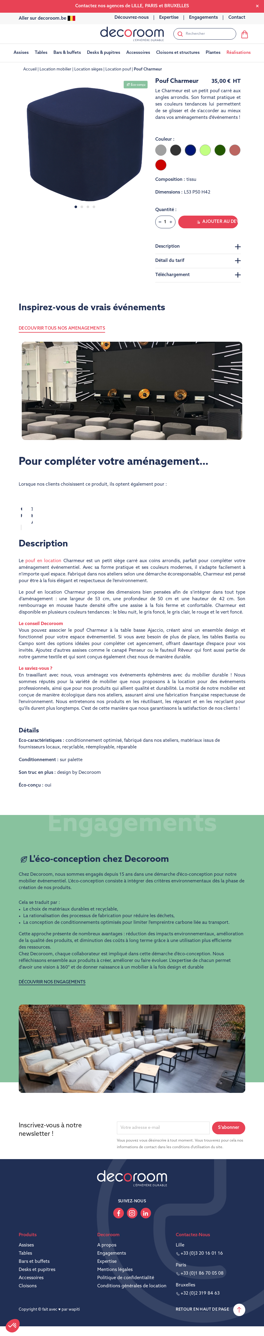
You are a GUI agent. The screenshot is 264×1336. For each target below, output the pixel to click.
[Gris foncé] (175, 150)
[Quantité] (165, 222)
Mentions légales (115, 1271)
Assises (26, 1247)
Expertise (107, 1263)
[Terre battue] (234, 150)
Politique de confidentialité (125, 1280)
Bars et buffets (34, 1263)
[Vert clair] (205, 150)
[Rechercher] (204, 34)
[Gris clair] (160, 150)
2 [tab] (82, 207)
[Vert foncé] (220, 150)
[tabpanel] (85, 144)
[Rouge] (160, 165)
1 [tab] (76, 207)
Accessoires (31, 1280)
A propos (106, 1247)
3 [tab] (88, 207)
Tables (25, 1255)
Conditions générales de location (131, 1288)
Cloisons (28, 1288)
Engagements (111, 1255)
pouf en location (43, 563)
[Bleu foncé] (190, 150)
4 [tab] (94, 207)
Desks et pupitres (37, 1271)
